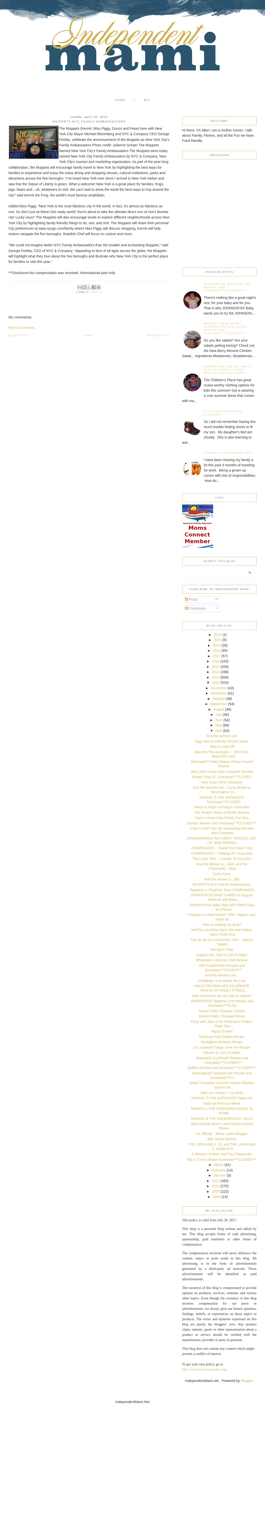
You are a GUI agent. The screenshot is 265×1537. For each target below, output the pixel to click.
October (218, 699)
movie (96, 292)
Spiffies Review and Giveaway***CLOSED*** (221, 1068)
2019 (216, 645)
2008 (216, 1197)
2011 (215, 1181)
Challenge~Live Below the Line (222, 981)
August (218, 709)
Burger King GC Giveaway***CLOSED (221, 777)
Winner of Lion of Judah (221, 1053)
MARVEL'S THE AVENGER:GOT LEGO (222, 1119)
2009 (215, 1191)
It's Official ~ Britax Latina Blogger (222, 1134)
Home (120, 100)
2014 (215, 672)
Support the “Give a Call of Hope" (221, 955)
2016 (215, 661)
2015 (215, 667)
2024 (217, 635)
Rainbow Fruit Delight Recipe (221, 1037)
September (218, 704)
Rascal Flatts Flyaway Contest (222, 1011)
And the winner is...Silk (221, 879)
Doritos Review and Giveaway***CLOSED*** (221, 823)
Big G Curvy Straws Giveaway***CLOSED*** (221, 1159)
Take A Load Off (222, 747)
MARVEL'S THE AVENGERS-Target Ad (222, 1098)
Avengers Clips (221, 949)
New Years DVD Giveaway (221, 782)
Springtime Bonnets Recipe (222, 1042)
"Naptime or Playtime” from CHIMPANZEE (221, 890)
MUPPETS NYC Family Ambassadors (222, 884)
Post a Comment (21, 328)
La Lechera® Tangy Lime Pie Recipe (222, 1047)
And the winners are (221, 736)
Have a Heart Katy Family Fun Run (222, 818)
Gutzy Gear (222, 874)
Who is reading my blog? (222, 925)
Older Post (19, 335)
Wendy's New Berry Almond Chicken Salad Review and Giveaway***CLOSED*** (225, 328)
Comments (195, 608)
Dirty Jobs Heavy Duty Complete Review (222, 772)
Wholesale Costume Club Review (222, 960)
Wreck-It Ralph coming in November (222, 807)
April (218, 731)
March (219, 1165)
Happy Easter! (222, 1031)
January (219, 1175)
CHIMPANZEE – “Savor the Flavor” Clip (221, 848)
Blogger (247, 1381)
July (219, 715)
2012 (215, 683)
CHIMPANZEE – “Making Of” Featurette (221, 853)
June (218, 720)
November (219, 693)
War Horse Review (221, 1139)
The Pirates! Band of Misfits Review (222, 813)
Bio (147, 100)
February (219, 1170)
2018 (216, 651)
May (218, 725)
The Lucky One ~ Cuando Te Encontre (221, 859)
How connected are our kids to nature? (222, 996)
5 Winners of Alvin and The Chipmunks (222, 1154)
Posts (191, 599)
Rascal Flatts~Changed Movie (222, 1016)
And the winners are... (222, 975)
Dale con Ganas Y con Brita (221, 1093)
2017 (216, 656)
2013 (215, 677)
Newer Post (159, 335)
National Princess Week (221, 1103)
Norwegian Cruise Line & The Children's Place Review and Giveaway (227, 370)
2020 (217, 640)
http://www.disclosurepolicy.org (204, 1369)
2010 (215, 1186)
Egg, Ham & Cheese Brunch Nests (222, 741)
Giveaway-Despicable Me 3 (229, 452)
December (219, 688)
